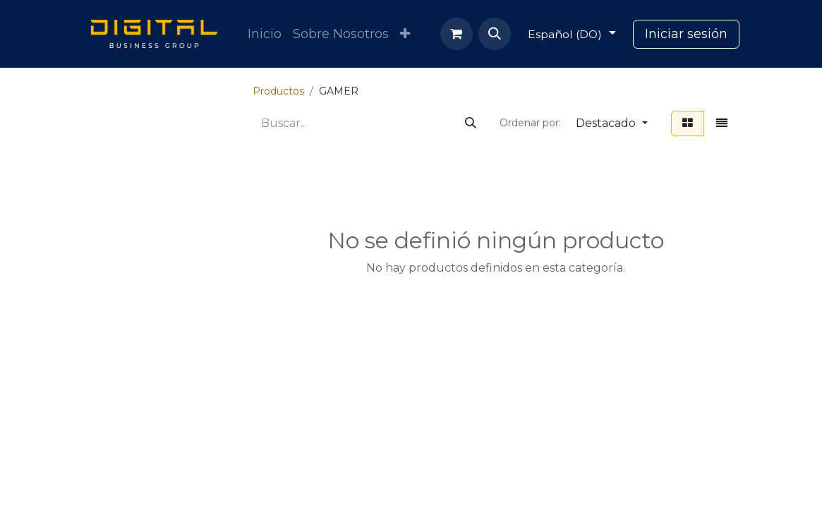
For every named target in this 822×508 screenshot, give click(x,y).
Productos (278, 91)
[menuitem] (264, 34)
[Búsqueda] (470, 123)
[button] (494, 34)
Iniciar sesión (686, 34)
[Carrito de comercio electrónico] (456, 34)
